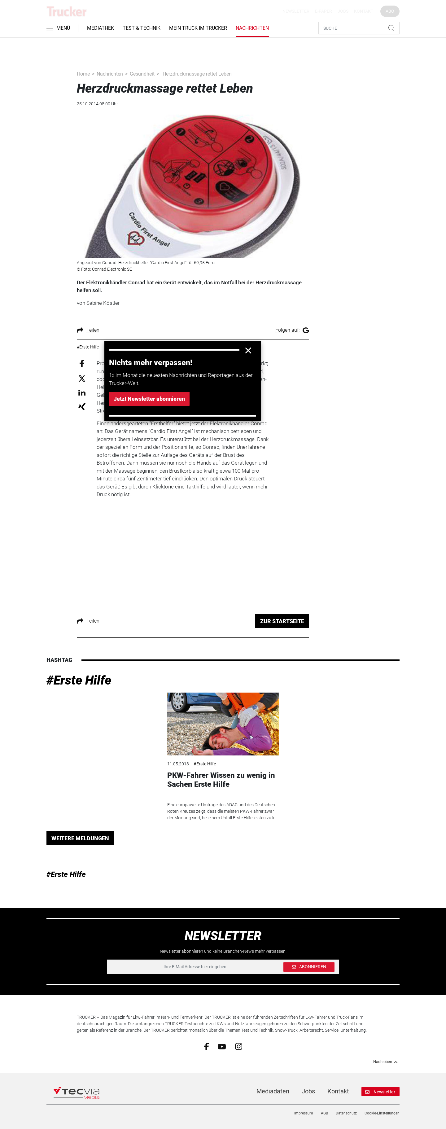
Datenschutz (346, 1113)
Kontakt (363, 11)
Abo (390, 11)
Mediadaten (272, 1091)
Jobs (343, 11)
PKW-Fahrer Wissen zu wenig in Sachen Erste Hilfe (221, 780)
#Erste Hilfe (78, 680)
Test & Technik (141, 28)
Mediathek (100, 28)
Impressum (303, 1113)
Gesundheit (142, 74)
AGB (324, 1113)
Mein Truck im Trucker (198, 28)
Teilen (88, 330)
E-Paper (323, 11)
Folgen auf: (292, 330)
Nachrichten (252, 28)
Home (83, 74)
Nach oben (386, 1062)
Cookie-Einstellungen (382, 1113)
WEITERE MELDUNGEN (80, 838)
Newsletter (295, 11)
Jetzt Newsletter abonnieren (149, 399)
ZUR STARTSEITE (282, 621)
